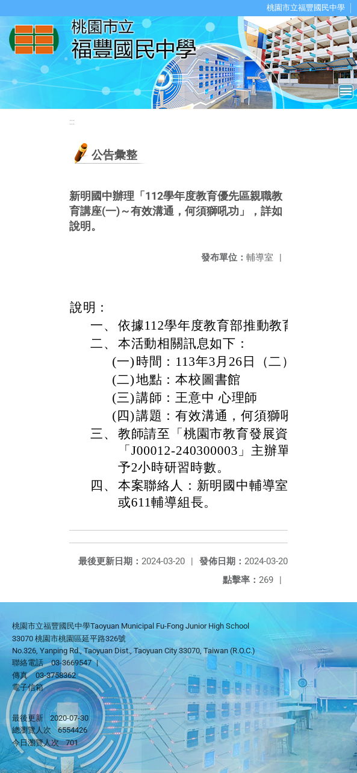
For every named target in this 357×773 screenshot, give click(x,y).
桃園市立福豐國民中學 (306, 7)
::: (72, 121)
